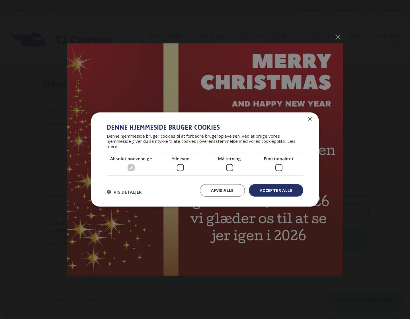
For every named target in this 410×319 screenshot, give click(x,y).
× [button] (310, 119)
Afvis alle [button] (222, 190)
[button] (124, 191)
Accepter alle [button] (276, 190)
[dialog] (205, 159)
